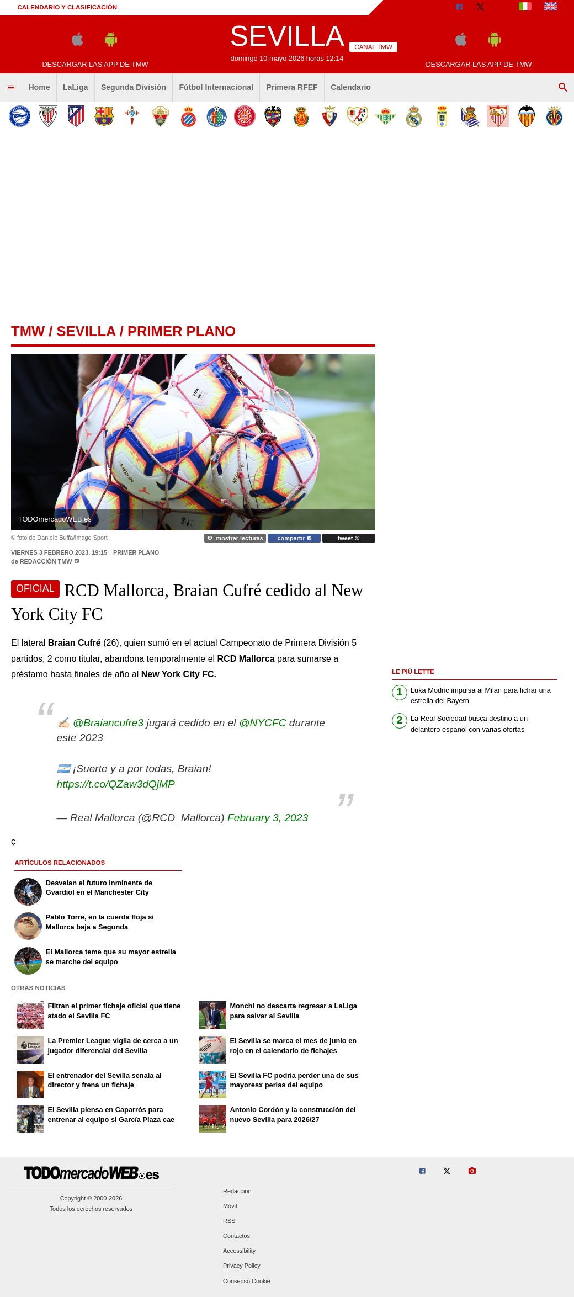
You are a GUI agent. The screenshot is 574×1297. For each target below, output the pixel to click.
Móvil (230, 1206)
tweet (349, 538)
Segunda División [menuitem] (133, 87)
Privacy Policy (242, 1266)
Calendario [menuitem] (351, 87)
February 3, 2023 (267, 817)
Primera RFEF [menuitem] (292, 87)
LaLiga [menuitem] (75, 87)
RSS (229, 1221)
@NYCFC (262, 723)
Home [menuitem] (39, 87)
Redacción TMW (46, 561)
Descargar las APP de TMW (95, 64)
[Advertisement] (287, 223)
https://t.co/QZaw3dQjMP (116, 784)
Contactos (236, 1236)
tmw (28, 331)
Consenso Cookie (246, 1281)
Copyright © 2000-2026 (91, 1198)
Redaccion (237, 1191)
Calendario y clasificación (68, 7)
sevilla (85, 331)
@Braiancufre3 (108, 723)
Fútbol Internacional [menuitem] (216, 87)
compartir (294, 538)
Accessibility (239, 1251)
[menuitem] (11, 87)
